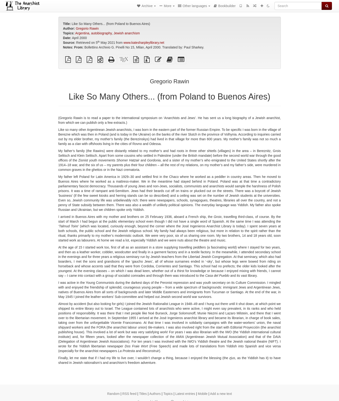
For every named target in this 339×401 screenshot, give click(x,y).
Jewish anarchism (127, 33)
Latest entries (185, 394)
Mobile (202, 394)
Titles (143, 394)
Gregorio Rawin (87, 28)
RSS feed (129, 394)
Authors (155, 394)
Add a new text (221, 394)
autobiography (101, 33)
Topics (168, 394)
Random (113, 394)
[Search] (298, 6)
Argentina (82, 33)
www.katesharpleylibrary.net (144, 42)
